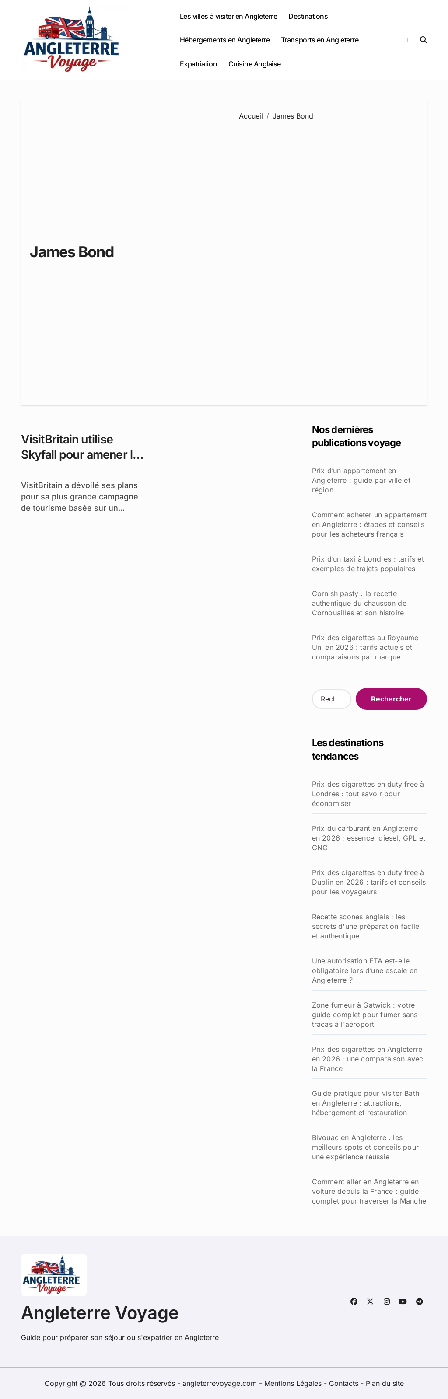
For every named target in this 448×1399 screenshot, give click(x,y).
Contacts (343, 1383)
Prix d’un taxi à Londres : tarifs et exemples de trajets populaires (368, 564)
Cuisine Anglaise (254, 63)
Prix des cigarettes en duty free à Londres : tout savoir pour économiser (368, 794)
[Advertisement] (326, 257)
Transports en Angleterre (319, 39)
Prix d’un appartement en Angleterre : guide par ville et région (361, 480)
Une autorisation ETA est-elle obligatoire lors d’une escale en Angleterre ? (364, 970)
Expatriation (198, 63)
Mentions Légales (294, 1383)
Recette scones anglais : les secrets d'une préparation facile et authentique (365, 926)
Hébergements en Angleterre (225, 39)
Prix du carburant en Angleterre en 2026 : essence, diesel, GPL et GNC (369, 838)
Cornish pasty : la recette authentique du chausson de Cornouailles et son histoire (359, 603)
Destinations (308, 16)
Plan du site (385, 1383)
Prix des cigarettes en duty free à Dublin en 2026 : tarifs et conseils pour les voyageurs (369, 882)
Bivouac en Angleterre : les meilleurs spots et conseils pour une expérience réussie (365, 1147)
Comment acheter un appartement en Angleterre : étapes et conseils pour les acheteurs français (369, 524)
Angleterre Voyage (100, 1312)
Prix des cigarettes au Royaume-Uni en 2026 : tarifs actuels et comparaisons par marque (367, 647)
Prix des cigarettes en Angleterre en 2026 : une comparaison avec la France (368, 1059)
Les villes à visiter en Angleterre (228, 16)
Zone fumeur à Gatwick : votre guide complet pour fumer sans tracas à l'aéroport (365, 1015)
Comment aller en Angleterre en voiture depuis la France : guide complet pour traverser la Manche (369, 1191)
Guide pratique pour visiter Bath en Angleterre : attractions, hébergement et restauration (365, 1103)
